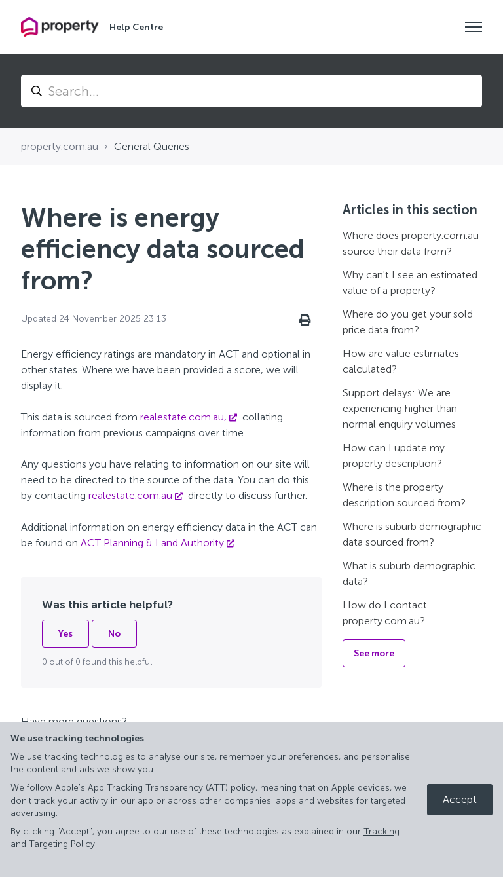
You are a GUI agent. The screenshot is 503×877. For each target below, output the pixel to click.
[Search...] (251, 91)
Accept (460, 799)
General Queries (151, 146)
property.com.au (59, 146)
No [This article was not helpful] (114, 633)
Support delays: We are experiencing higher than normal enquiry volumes (400, 408)
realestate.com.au (130, 495)
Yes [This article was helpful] (65, 633)
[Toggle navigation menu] (473, 27)
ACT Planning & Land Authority (152, 542)
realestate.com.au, (183, 417)
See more (374, 653)
